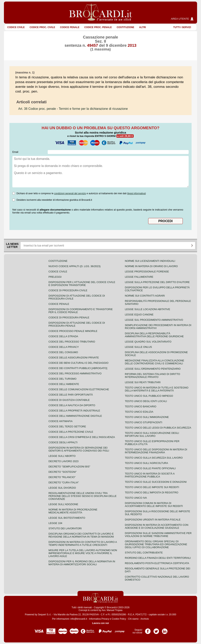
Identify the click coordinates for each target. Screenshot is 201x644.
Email (15, 152)
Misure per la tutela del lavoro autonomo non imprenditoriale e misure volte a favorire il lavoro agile (82, 553)
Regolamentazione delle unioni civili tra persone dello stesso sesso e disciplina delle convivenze (82, 496)
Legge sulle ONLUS (138, 346)
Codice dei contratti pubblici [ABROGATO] (77, 368)
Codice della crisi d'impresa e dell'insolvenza (81, 437)
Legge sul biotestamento (66, 517)
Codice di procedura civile (67, 290)
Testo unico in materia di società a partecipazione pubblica (150, 475)
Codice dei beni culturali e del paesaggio (78, 362)
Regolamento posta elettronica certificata (157, 563)
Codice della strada (63, 336)
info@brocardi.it (78, 618)
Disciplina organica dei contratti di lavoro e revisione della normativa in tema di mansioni (81, 535)
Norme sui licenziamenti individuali (150, 260)
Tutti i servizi (182, 27)
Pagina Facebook (148, 629)
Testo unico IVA (136, 497)
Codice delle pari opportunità (70, 394)
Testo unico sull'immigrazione (147, 417)
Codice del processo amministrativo (74, 373)
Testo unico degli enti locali (146, 401)
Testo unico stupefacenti (143, 422)
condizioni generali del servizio (70, 193)
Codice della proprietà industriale (74, 410)
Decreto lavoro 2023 (63, 461)
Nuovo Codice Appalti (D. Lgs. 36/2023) (74, 266)
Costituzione (125, 27)
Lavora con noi (100, 623)
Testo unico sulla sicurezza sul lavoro (154, 457)
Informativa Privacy (99, 618)
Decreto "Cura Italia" (63, 482)
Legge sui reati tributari (143, 382)
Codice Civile (16, 27)
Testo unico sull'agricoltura (146, 463)
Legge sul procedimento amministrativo (154, 319)
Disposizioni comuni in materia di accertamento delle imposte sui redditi (154, 505)
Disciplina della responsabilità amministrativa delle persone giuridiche (154, 335)
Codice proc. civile (42, 27)
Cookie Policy (119, 618)
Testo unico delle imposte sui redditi (152, 487)
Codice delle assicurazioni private (73, 357)
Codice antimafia (60, 421)
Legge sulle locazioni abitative (147, 309)
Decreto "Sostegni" (62, 471)
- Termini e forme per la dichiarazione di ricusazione (73, 108)
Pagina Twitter (156, 629)
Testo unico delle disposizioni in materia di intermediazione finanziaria (156, 451)
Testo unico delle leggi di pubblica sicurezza (158, 427)
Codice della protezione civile (70, 431)
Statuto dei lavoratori (65, 528)
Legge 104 (55, 523)
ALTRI (142, 27)
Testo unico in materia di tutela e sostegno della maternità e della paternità (156, 389)
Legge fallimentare (139, 276)
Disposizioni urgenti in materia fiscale (153, 519)
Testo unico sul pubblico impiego (149, 395)
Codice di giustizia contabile (69, 399)
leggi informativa (136, 193)
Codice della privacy (63, 346)
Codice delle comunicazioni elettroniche (78, 389)
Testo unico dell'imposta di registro (151, 492)
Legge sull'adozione (63, 504)
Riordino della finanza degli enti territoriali (158, 557)
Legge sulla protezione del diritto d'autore (157, 282)
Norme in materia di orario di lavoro (151, 266)
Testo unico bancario (140, 406)
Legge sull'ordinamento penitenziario (153, 368)
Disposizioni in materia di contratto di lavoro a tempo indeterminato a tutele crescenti (82, 543)
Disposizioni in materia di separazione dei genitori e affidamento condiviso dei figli (78, 449)
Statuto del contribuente (144, 552)
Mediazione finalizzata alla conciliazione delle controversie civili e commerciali (154, 362)
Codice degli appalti (63, 442)
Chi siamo (133, 618)
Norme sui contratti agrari (145, 295)
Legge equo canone (139, 314)
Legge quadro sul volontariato (148, 341)
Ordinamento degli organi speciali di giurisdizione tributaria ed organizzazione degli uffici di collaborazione (156, 544)
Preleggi (54, 276)
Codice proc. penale (98, 27)
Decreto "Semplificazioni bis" (69, 466)
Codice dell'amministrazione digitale (75, 415)
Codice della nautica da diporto (71, 405)
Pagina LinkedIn (164, 629)
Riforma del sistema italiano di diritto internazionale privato (152, 375)
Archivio (145, 618)
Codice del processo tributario (71, 341)
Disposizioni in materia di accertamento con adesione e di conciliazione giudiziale (156, 526)
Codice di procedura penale (68, 317)
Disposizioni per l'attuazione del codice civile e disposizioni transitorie (81, 284)
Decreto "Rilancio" (62, 477)
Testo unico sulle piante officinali (150, 468)
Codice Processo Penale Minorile (72, 331)
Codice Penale (69, 27)
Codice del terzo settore (67, 426)
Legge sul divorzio (62, 487)
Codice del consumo (63, 352)
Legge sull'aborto (62, 455)
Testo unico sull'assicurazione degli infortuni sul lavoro (152, 434)
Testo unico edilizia (139, 411)
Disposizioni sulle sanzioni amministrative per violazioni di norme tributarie (158, 535)
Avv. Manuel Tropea (112, 610)
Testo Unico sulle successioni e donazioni (156, 481)
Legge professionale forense (147, 271)
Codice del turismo (62, 378)
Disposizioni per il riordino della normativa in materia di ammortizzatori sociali (81, 563)
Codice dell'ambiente (63, 384)
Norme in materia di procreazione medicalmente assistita (72, 511)
